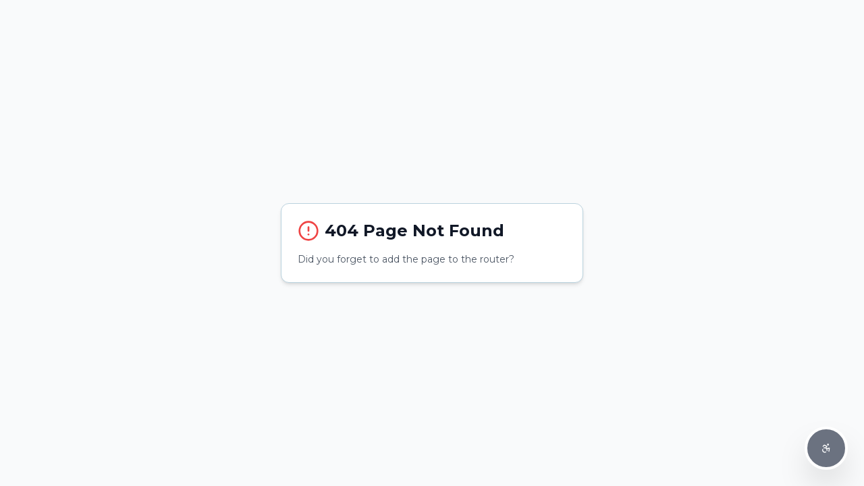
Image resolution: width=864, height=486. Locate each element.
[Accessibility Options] (826, 448)
